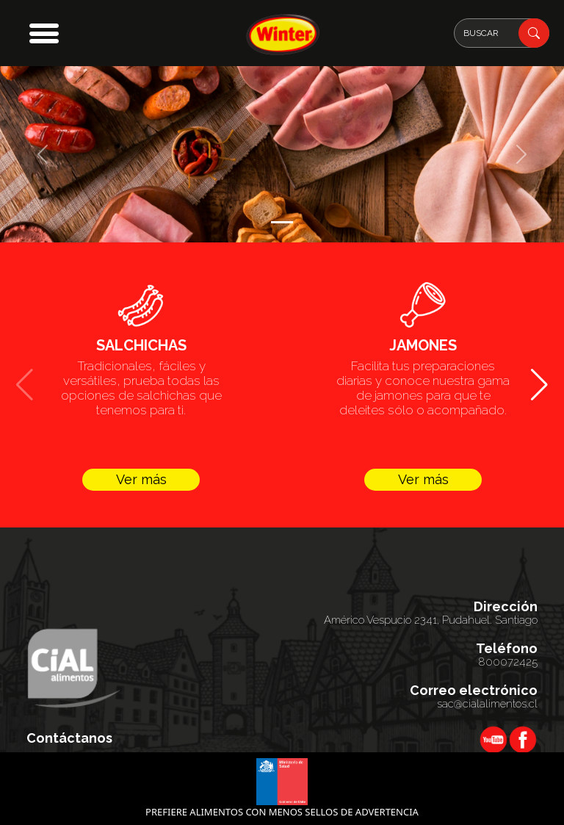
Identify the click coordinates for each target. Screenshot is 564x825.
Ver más (141, 479)
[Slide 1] (282, 222)
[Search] (501, 33)
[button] (44, 33)
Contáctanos (69, 738)
